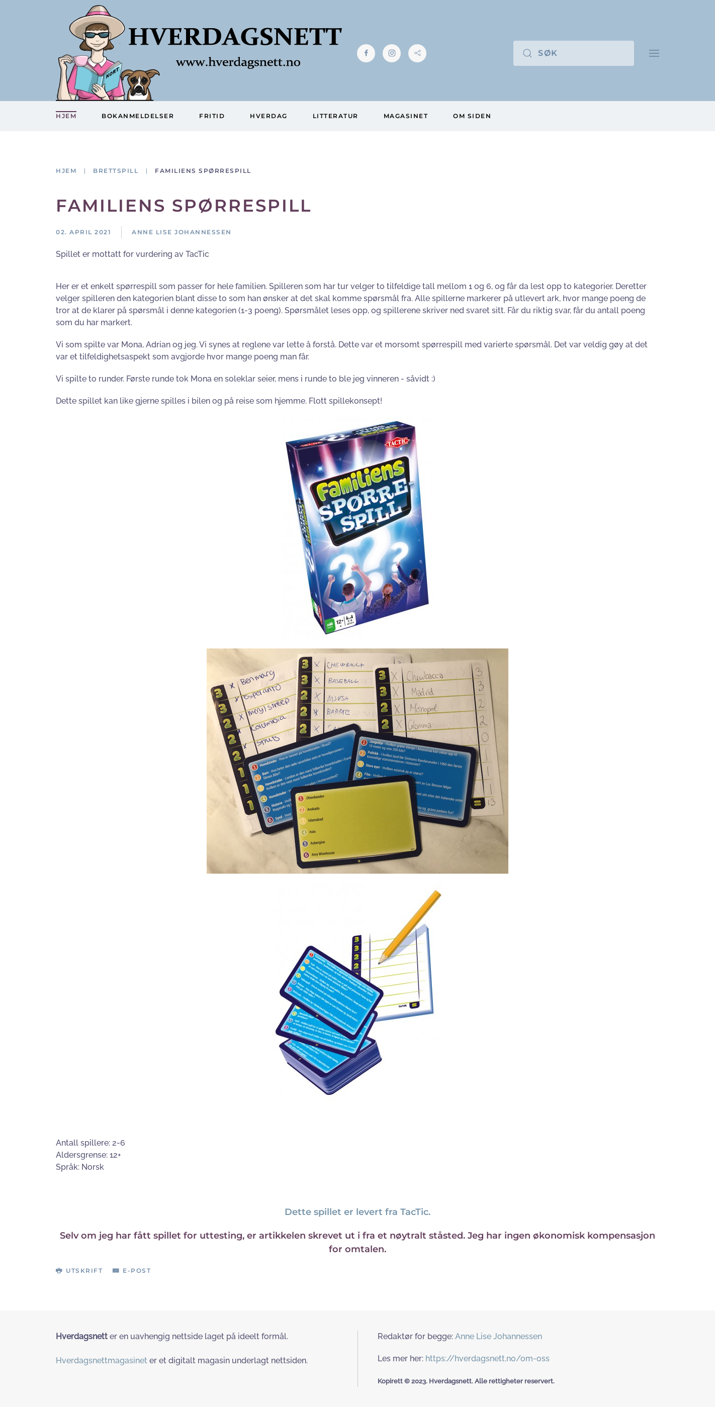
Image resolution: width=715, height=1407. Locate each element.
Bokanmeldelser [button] (138, 116)
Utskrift (79, 1270)
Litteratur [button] (336, 116)
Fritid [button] (212, 116)
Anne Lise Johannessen (498, 1336)
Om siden (472, 116)
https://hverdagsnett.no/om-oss (487, 1358)
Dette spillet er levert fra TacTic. (357, 1211)
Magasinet (406, 116)
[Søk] (573, 53)
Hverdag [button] (269, 116)
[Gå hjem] (199, 53)
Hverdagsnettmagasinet (101, 1360)
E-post (132, 1270)
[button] (654, 53)
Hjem (66, 116)
